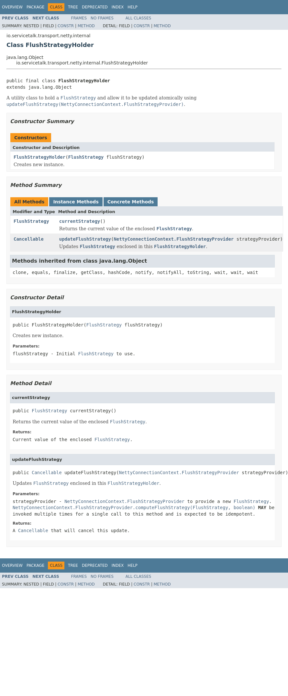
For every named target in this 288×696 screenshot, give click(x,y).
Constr (66, 26)
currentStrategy (79, 221)
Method (86, 26)
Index (118, 7)
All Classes (138, 18)
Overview (12, 7)
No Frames (102, 18)
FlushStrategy (86, 157)
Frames (79, 18)
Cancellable (29, 239)
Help (132, 7)
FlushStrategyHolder (39, 157)
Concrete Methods (130, 201)
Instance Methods (75, 201)
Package (35, 7)
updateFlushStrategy (85, 239)
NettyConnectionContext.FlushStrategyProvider (174, 239)
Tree (73, 7)
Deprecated (95, 7)
